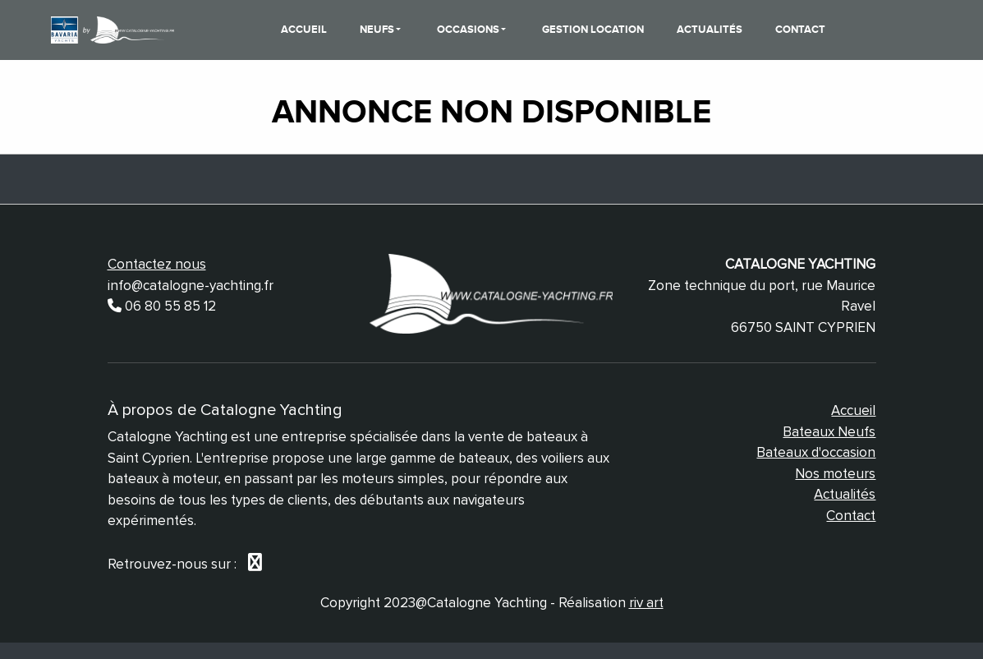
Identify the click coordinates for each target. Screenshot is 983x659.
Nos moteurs (835, 473)
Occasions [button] (469, 29)
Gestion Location (593, 29)
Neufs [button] (378, 29)
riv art (646, 602)
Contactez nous (157, 264)
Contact (800, 29)
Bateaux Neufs (829, 431)
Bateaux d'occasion (815, 452)
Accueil (304, 29)
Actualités (709, 29)
